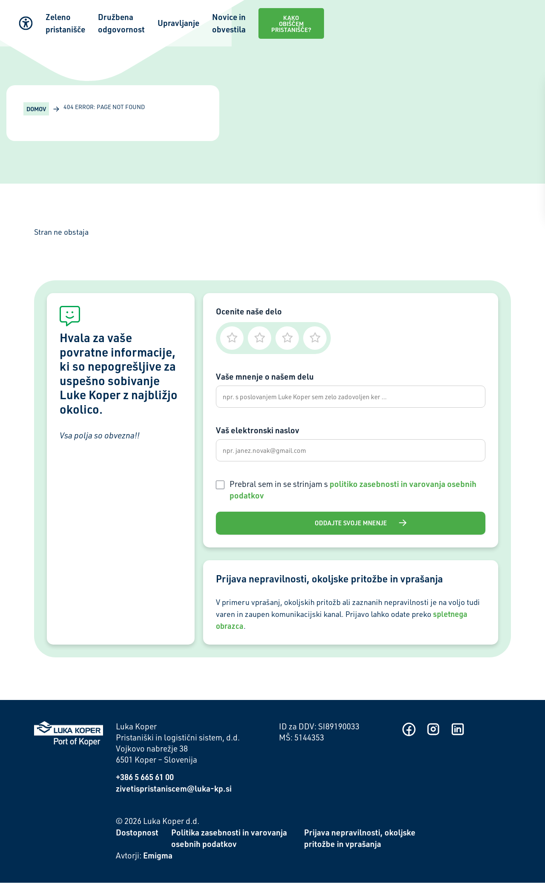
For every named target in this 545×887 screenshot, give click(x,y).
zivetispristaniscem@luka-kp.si (174, 793)
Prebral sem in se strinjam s (352, 493)
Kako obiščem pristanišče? (484, 17)
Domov (36, 108)
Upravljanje (326, 17)
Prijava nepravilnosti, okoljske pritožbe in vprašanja (360, 843)
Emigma (157, 859)
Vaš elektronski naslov (257, 431)
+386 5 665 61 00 (145, 781)
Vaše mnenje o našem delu (265, 376)
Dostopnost (137, 837)
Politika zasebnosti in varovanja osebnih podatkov (229, 843)
